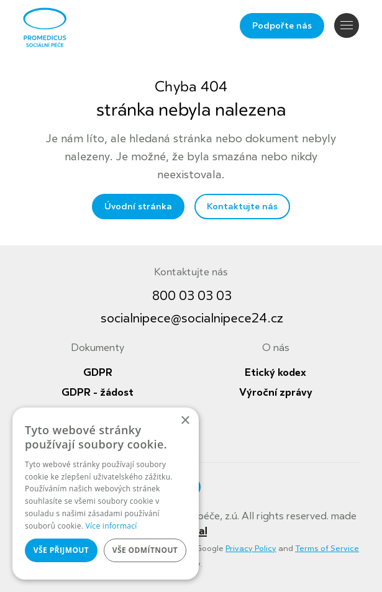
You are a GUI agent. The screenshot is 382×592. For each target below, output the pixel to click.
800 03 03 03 (192, 296)
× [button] (184, 421)
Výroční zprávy (275, 392)
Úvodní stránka (138, 206)
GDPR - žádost (97, 392)
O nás (275, 348)
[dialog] (105, 494)
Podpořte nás (282, 25)
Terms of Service (327, 548)
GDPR (97, 373)
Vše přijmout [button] (61, 550)
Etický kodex (275, 373)
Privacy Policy (250, 548)
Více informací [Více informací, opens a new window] (111, 526)
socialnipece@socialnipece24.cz (192, 318)
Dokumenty (97, 348)
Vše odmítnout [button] (145, 550)
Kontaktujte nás (242, 206)
